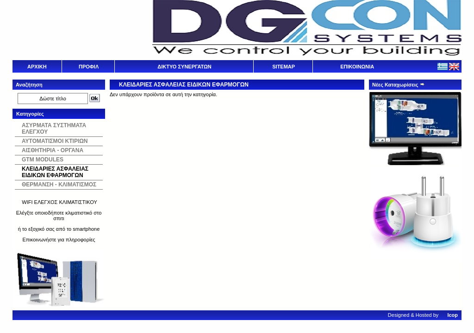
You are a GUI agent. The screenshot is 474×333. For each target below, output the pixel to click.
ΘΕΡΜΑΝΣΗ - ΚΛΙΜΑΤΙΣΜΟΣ (59, 184)
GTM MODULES (42, 159)
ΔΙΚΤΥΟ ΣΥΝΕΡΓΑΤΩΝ (184, 66)
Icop (452, 315)
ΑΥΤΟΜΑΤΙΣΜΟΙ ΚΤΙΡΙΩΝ (55, 141)
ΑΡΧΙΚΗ (37, 66)
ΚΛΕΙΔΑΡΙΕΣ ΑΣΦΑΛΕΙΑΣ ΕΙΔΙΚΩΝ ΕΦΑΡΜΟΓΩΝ (55, 172)
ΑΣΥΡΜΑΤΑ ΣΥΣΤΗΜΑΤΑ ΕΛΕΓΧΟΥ (54, 128)
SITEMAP (283, 66)
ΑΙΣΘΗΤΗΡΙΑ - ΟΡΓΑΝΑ (52, 150)
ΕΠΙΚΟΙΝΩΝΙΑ (357, 66)
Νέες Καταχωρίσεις (398, 84)
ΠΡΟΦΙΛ (89, 66)
